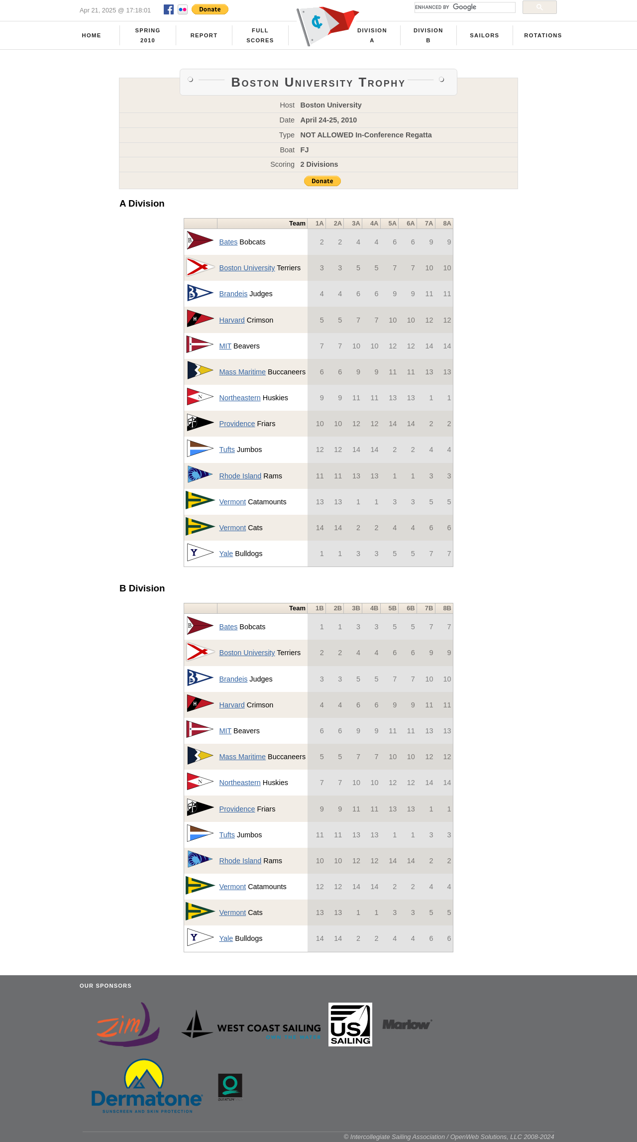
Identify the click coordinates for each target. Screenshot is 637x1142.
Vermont (232, 502)
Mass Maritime (242, 372)
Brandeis (233, 294)
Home (92, 35)
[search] (464, 7)
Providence (237, 424)
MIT (225, 346)
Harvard (232, 320)
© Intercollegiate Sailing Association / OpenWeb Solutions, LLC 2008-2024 (449, 1137)
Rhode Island (240, 476)
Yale (226, 554)
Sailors (484, 35)
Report (204, 35)
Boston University (247, 268)
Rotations (543, 35)
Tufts (227, 450)
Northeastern (240, 398)
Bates (228, 242)
